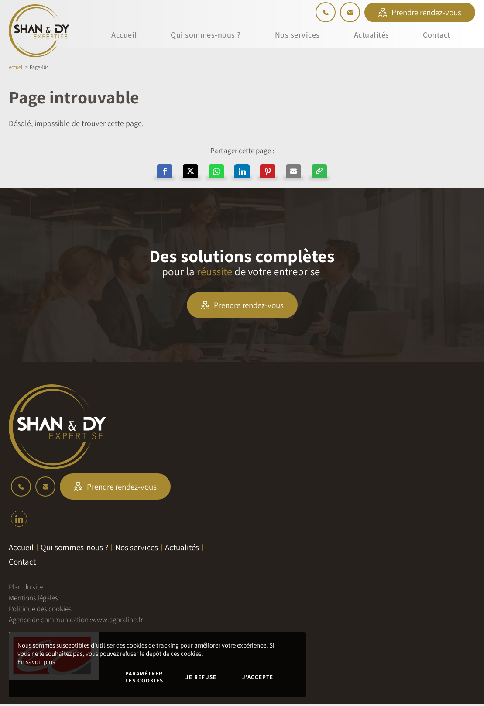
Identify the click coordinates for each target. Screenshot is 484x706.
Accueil (16, 67)
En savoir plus (36, 662)
